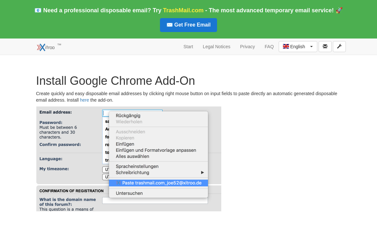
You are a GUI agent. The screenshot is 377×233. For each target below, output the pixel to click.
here (84, 100)
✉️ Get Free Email (188, 25)
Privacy (247, 46)
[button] (298, 46)
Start (188, 46)
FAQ (269, 46)
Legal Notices (216, 46)
